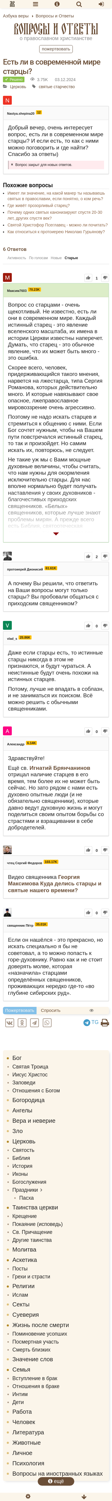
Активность (16, 258)
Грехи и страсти (31, 1277)
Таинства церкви (35, 1207)
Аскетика (24, 1260)
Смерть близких (31, 1350)
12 (39, 112)
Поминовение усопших (39, 1334)
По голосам (38, 258)
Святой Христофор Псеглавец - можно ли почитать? (57, 225)
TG (91, 1022)
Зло (17, 1131)
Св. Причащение (32, 1232)
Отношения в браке (36, 1386)
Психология (28, 1463)
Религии (23, 1286)
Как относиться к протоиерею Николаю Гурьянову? (56, 231)
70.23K (34, 289)
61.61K (51, 568)
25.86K (25, 637)
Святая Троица (30, 1067)
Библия (21, 1158)
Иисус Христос (30, 1075)
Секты (20, 1304)
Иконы (20, 1174)
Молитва (24, 1249)
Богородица (28, 1100)
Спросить (50, 1010)
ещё (56, 1481)
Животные (26, 1442)
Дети (18, 1402)
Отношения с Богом (36, 1091)
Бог (17, 1058)
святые (45, 86)
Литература (28, 1432)
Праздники (25, 1190)
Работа (22, 1411)
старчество (64, 86)
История (22, 1166)
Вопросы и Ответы (56, 28)
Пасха (26, 1198)
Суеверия (25, 1314)
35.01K (41, 924)
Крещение (24, 1216)
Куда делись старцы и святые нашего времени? (54, 886)
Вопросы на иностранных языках (57, 1473)
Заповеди (23, 1083)
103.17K (51, 862)
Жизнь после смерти (40, 1325)
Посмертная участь (35, 1342)
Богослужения (29, 1182)
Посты (20, 1269)
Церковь (18, 86)
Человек (23, 1422)
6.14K (31, 743)
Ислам (20, 1295)
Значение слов (32, 1359)
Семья (21, 1369)
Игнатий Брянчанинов (59, 768)
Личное (22, 1453)
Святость (23, 1150)
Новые (56, 258)
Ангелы (22, 1110)
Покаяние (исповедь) (37, 1224)
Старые (71, 258)
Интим (20, 1394)
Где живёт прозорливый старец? (38, 205)
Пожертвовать (56, 48)
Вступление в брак (34, 1378)
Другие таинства (32, 1240)
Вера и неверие (33, 1120)
